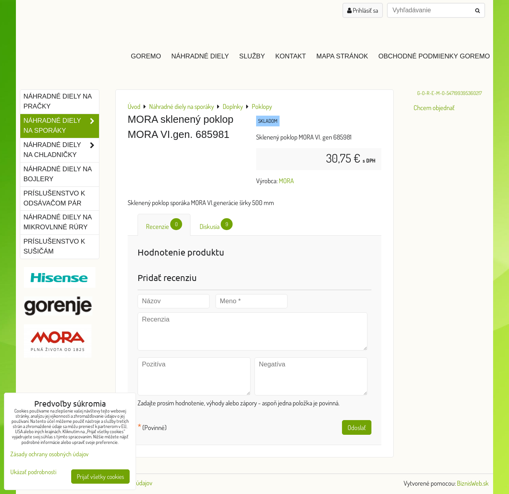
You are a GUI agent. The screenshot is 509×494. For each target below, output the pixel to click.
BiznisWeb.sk (473, 483)
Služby (252, 56)
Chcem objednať (434, 107)
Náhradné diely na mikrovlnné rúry (57, 222)
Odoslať (357, 427)
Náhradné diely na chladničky (61, 150)
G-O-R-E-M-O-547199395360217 (449, 93)
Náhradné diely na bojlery (57, 174)
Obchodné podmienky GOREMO (434, 56)
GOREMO (146, 56)
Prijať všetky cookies (100, 476)
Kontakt (290, 56)
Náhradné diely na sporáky (61, 126)
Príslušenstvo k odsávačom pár (54, 198)
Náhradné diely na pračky (57, 101)
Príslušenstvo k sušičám (54, 246)
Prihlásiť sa (362, 10)
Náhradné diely (200, 56)
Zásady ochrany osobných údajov (49, 454)
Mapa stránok (342, 56)
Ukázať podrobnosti (33, 472)
